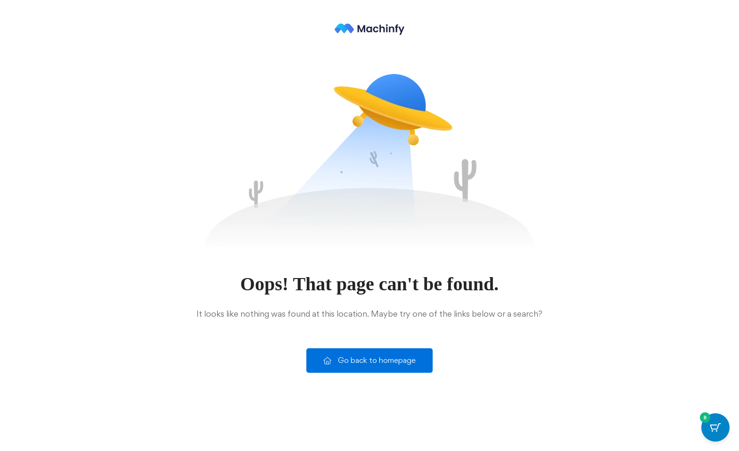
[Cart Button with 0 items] (715, 427)
